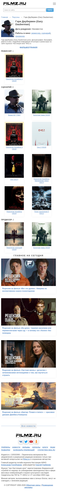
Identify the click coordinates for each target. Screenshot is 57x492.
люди (52, 447)
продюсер (20, 36)
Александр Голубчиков (11, 465)
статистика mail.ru (46, 450)
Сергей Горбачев (43, 465)
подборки (5, 450)
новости (16, 447)
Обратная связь (33, 485)
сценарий (46, 33)
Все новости (28, 426)
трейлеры (5, 447)
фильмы (26, 447)
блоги (45, 447)
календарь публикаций (24, 450)
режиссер (35, 33)
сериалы (36, 447)
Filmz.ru (26, 459)
